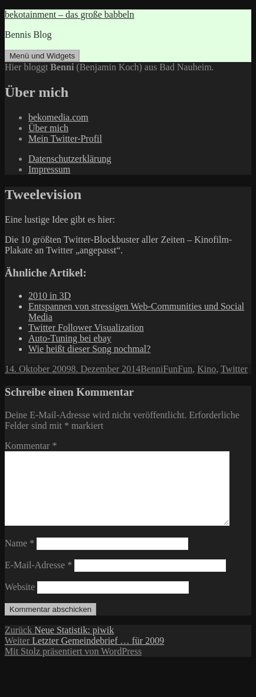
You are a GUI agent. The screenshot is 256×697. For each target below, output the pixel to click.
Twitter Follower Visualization (86, 328)
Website (20, 601)
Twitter (234, 369)
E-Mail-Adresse (38, 579)
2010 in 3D (49, 296)
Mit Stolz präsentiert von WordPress (73, 665)
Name (19, 557)
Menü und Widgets (42, 55)
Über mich (48, 128)
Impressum (49, 169)
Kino (206, 369)
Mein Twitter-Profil (65, 138)
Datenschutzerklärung (69, 159)
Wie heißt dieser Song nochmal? (89, 349)
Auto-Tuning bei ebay (69, 338)
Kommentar (31, 446)
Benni (151, 369)
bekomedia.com (58, 117)
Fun (170, 369)
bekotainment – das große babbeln (69, 14)
